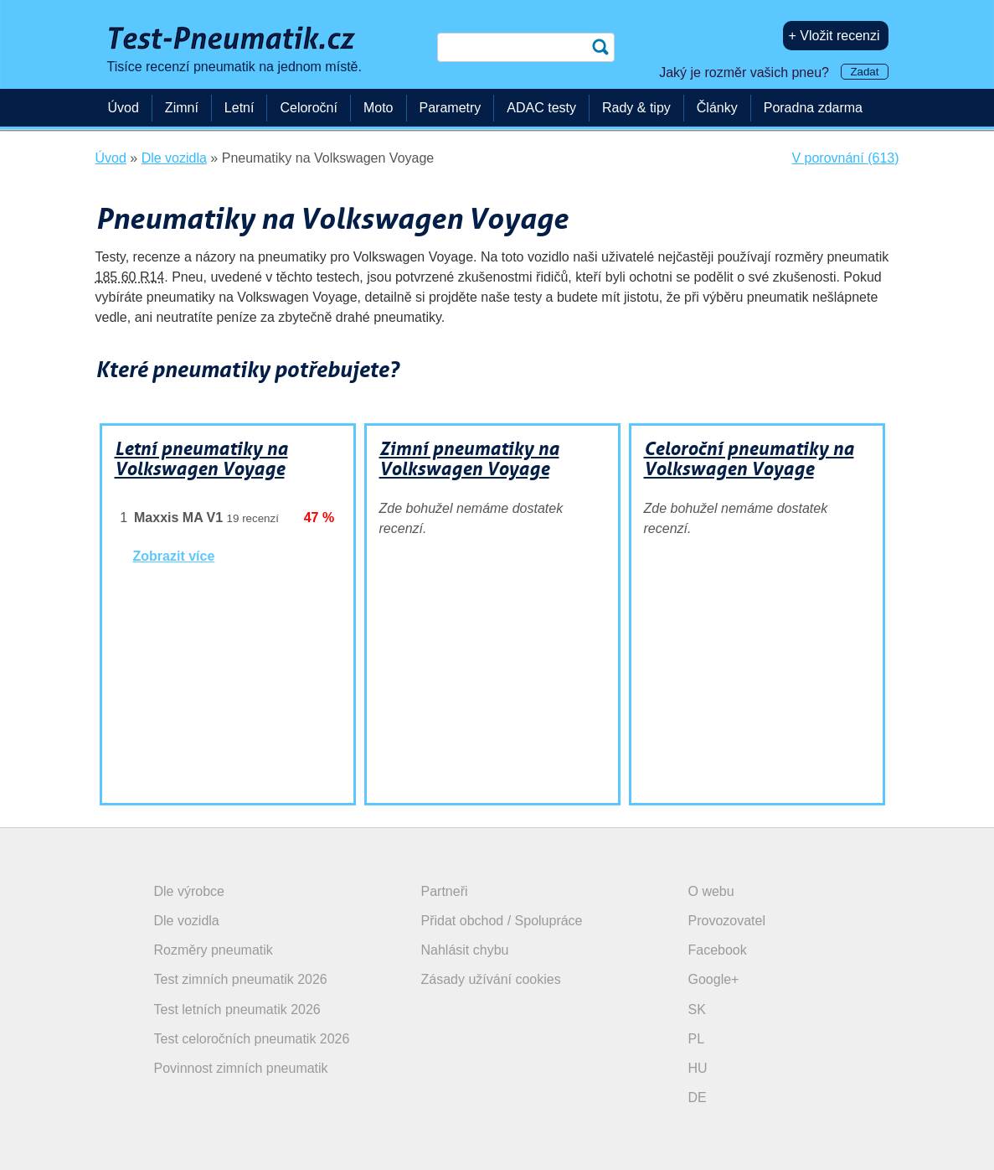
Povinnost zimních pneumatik (241, 1068)
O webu (711, 891)
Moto (378, 108)
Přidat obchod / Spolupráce (502, 921)
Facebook (717, 950)
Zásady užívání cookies (491, 979)
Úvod (123, 108)
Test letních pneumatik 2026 (237, 1009)
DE (697, 1097)
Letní (239, 108)
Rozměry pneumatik (213, 950)
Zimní (181, 108)
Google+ (713, 979)
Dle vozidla (186, 921)
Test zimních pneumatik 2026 (240, 979)
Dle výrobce (189, 891)
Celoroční (308, 108)
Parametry (451, 108)
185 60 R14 (130, 277)
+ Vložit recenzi (834, 35)
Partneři (444, 891)
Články (717, 108)
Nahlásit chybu (465, 950)
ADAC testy (541, 108)
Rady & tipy (636, 108)
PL (696, 1039)
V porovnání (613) (845, 158)
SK (697, 1009)
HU (698, 1068)
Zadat (864, 71)
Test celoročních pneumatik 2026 (252, 1039)
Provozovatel (727, 921)
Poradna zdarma (813, 108)
